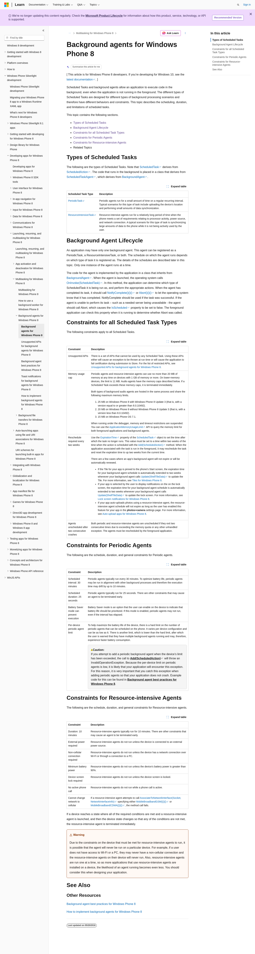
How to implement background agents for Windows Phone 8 (104, 911)
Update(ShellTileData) (153, 476)
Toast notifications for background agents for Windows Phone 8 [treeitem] (32, 383)
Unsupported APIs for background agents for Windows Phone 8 (126, 367)
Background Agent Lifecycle (90, 127)
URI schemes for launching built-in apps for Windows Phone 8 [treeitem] (30, 454)
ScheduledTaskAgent (80, 176)
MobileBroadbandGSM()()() (151, 801)
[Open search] (238, 5)
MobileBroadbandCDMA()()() (106, 805)
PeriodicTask (75, 200)
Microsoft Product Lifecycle (104, 15)
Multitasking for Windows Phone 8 (95, 33)
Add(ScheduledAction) (150, 445)
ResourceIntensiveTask (81, 215)
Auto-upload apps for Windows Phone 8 (124, 513)
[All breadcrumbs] (70, 33)
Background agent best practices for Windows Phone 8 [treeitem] (31, 365)
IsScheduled (119, 307)
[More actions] (185, 33)
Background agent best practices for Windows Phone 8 (101, 903)
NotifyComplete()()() (119, 292)
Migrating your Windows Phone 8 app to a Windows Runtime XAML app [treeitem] (27, 102)
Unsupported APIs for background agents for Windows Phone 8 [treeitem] (32, 348)
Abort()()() (145, 292)
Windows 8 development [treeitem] (20, 45)
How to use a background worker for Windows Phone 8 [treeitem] (30, 305)
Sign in (247, 4)
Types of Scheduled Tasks (89, 122)
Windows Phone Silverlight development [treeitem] (24, 88)
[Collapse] (43, 30)
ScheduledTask (149, 167)
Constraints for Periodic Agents (92, 137)
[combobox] (24, 38)
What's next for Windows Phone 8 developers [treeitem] (23, 114)
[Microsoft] (6, 4)
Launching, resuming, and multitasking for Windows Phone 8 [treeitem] (30, 253)
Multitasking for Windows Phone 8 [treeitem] (28, 292)
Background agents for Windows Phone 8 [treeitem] (31, 331)
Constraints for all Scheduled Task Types (98, 132)
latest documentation (80, 79)
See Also (217, 69)
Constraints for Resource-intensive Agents (99, 142)
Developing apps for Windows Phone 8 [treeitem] (24, 168)
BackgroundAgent (133, 176)
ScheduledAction (77, 171)
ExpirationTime (108, 437)
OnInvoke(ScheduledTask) (83, 282)
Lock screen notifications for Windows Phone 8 (123, 499)
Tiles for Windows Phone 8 (147, 480)
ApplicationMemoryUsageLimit (126, 427)
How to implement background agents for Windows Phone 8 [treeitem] (32, 402)
